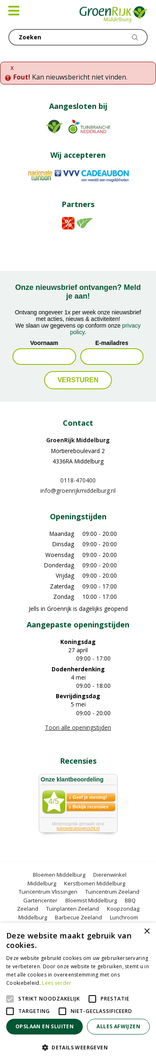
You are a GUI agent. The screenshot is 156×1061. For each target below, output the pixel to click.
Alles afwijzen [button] (118, 1026)
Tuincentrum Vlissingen (48, 891)
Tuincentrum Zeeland (112, 891)
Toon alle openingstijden (78, 727)
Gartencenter (40, 900)
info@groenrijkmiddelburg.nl (78, 490)
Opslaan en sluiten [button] (44, 1026)
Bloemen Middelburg (59, 874)
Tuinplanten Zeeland (72, 908)
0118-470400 (78, 480)
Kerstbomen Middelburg (94, 883)
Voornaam (44, 343)
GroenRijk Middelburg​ (78, 440)
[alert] (78, 992)
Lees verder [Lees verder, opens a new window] (56, 982)
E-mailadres (111, 343)
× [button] (147, 931)
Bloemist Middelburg (91, 900)
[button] (78, 1047)
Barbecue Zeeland (78, 917)
